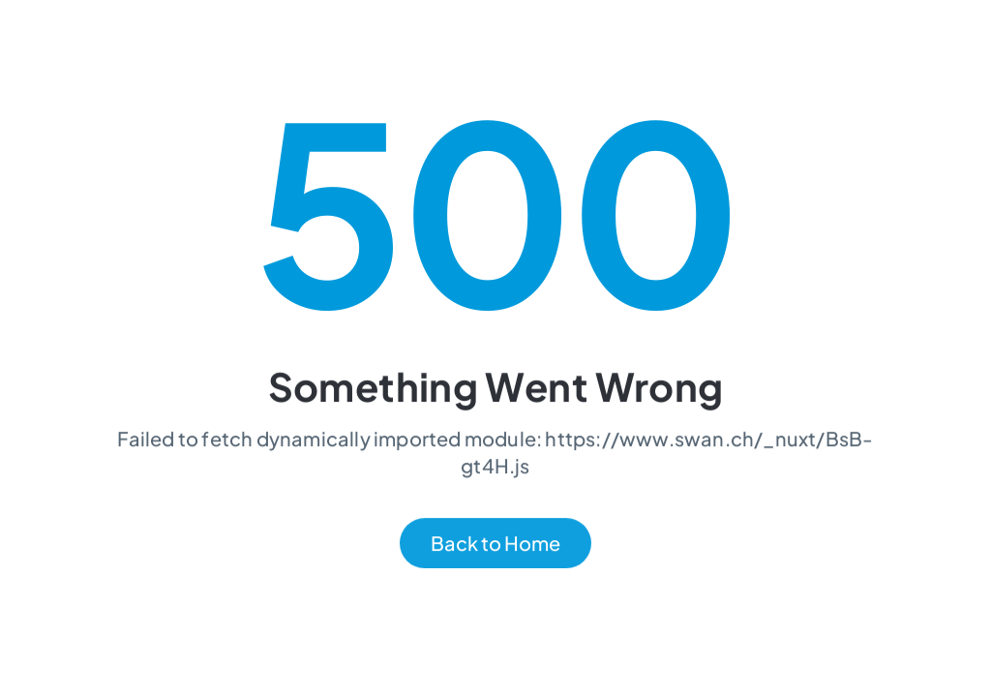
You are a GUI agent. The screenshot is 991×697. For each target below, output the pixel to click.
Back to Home (495, 544)
